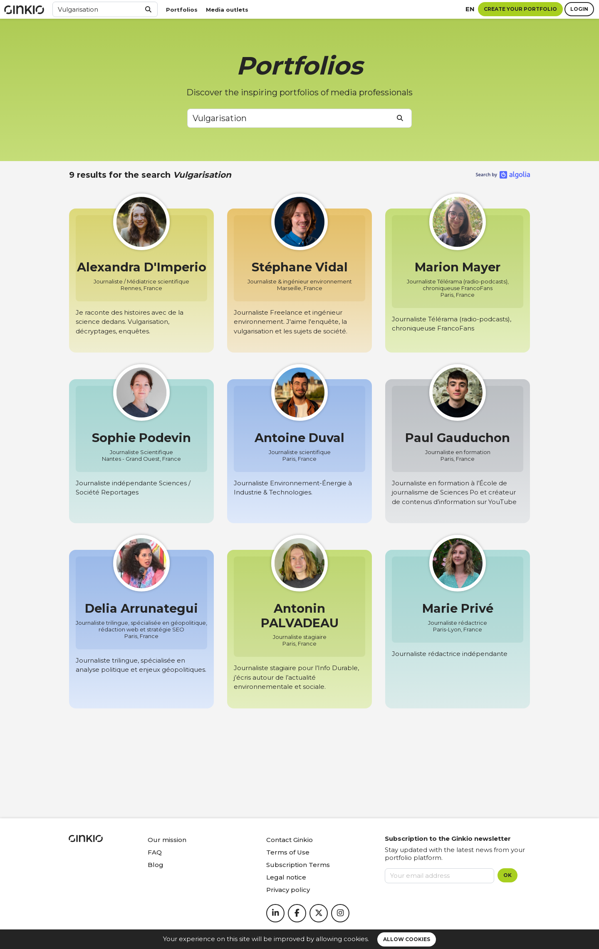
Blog (155, 865)
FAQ (155, 852)
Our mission (167, 840)
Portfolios (182, 9)
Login (579, 9)
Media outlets (227, 9)
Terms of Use (287, 852)
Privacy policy (288, 890)
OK (507, 875)
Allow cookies (406, 939)
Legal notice (286, 877)
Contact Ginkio (289, 840)
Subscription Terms (298, 865)
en (470, 9)
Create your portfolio (520, 9)
